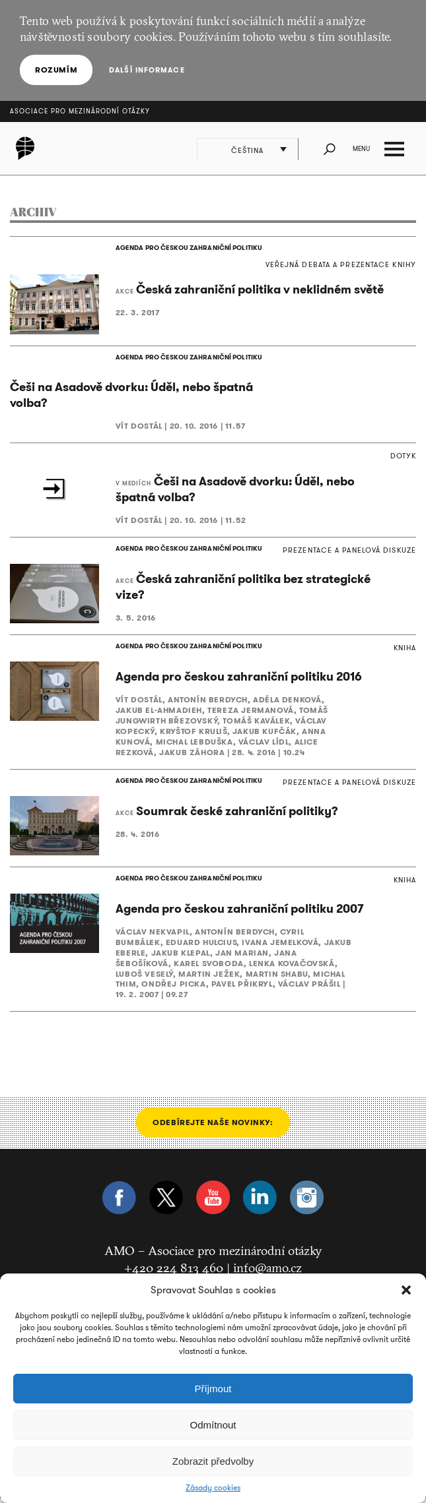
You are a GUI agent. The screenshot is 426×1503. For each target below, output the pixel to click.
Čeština (248, 150)
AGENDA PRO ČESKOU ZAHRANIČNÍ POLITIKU (188, 248)
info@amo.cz (267, 1272)
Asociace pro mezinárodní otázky (80, 111)
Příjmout (213, 1388)
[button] (406, 1290)
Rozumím (56, 69)
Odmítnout (213, 1424)
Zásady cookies (213, 1488)
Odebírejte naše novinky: (213, 1126)
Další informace (146, 70)
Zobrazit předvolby (213, 1461)
